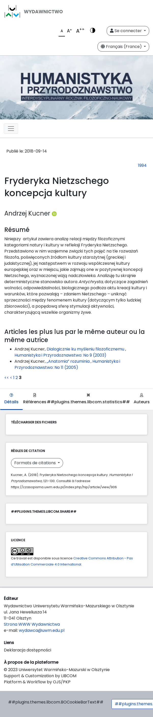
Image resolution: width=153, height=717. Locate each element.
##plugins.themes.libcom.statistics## (88, 399)
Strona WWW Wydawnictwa (32, 624)
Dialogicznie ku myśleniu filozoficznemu (86, 349)
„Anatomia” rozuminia (69, 361)
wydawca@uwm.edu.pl (41, 630)
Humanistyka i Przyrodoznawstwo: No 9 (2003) (60, 355)
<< (6, 378)
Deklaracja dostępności (27, 650)
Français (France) (122, 46)
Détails (11, 399)
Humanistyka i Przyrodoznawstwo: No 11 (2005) (67, 364)
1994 (142, 165)
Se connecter (126, 31)
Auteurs (142, 399)
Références (34, 399)
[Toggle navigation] (11, 128)
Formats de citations (35, 463)
